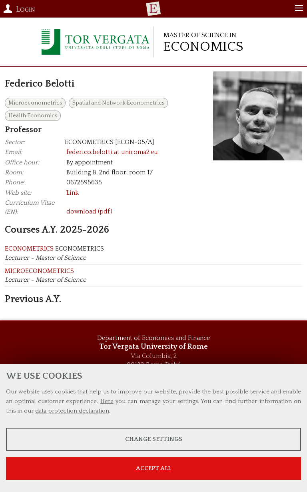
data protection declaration (72, 410)
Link (72, 192)
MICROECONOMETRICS (39, 271)
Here (107, 401)
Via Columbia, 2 (154, 356)
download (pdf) (89, 211)
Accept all (153, 468)
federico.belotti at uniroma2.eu (112, 152)
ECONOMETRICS (29, 248)
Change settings (153, 439)
